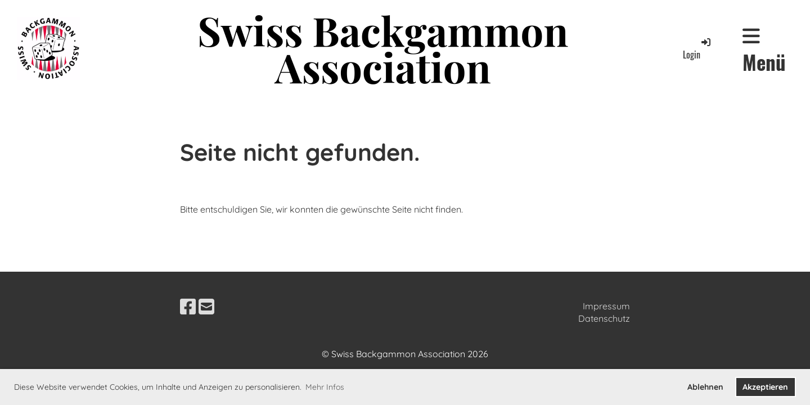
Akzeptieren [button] (765, 387)
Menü (764, 51)
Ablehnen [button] (705, 387)
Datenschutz (604, 318)
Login (697, 48)
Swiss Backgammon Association (382, 48)
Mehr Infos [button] (324, 387)
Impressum (606, 306)
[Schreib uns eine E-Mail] (206, 306)
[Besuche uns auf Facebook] (188, 306)
